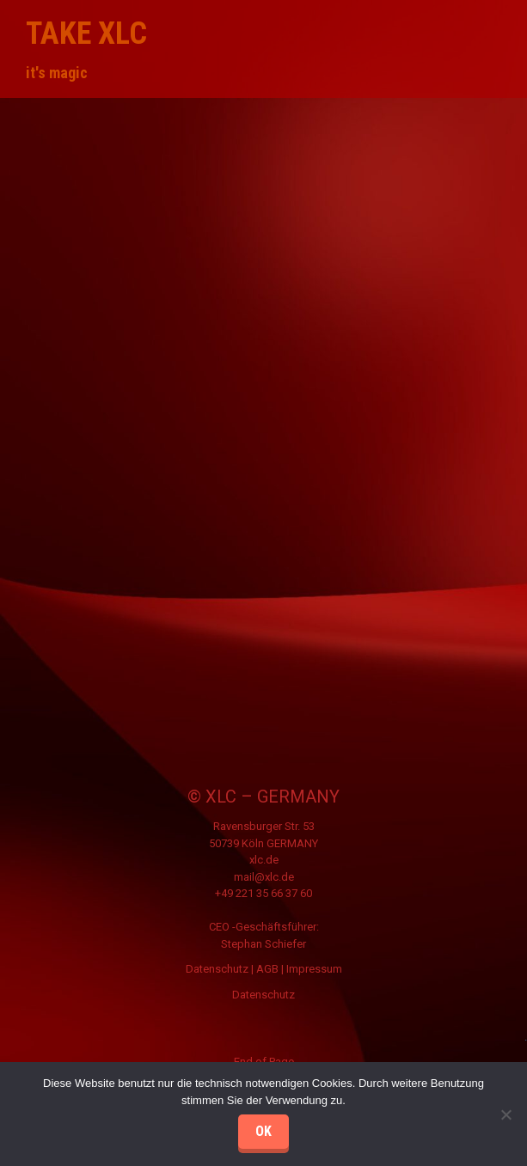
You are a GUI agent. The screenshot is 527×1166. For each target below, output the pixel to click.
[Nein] (505, 1114)
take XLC (86, 33)
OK (263, 1131)
